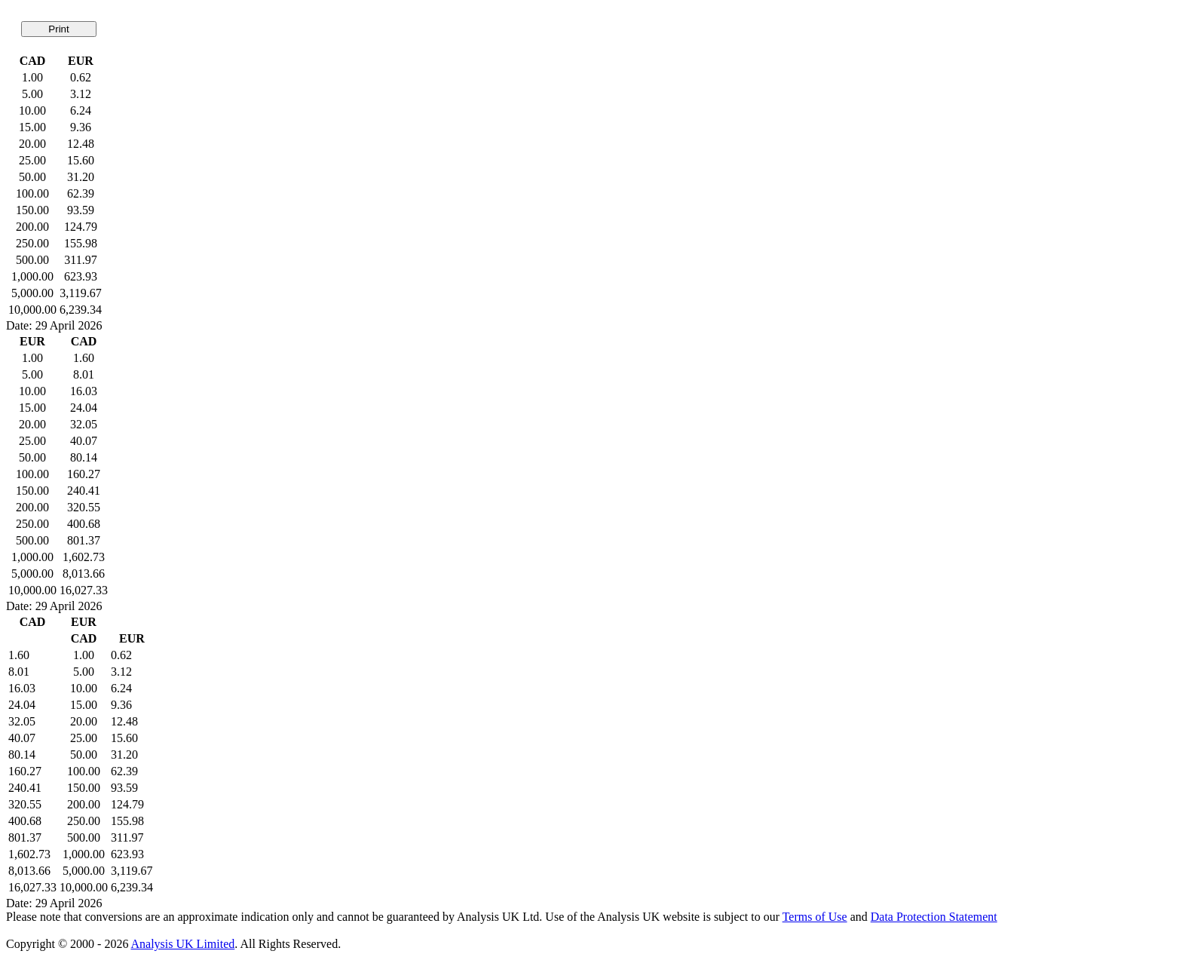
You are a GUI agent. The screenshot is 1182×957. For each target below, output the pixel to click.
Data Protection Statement (934, 916)
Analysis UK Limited (183, 943)
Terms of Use (814, 916)
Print (58, 29)
